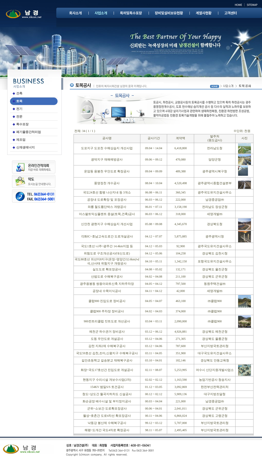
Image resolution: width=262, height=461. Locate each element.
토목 (19, 101)
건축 (19, 93)
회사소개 (75, 12)
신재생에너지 (25, 147)
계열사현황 (203, 12)
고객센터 (230, 12)
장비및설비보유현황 (169, 12)
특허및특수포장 (131, 12)
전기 (19, 109)
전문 (19, 116)
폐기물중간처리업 (28, 132)
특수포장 (22, 124)
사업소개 (101, 12)
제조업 (20, 139)
